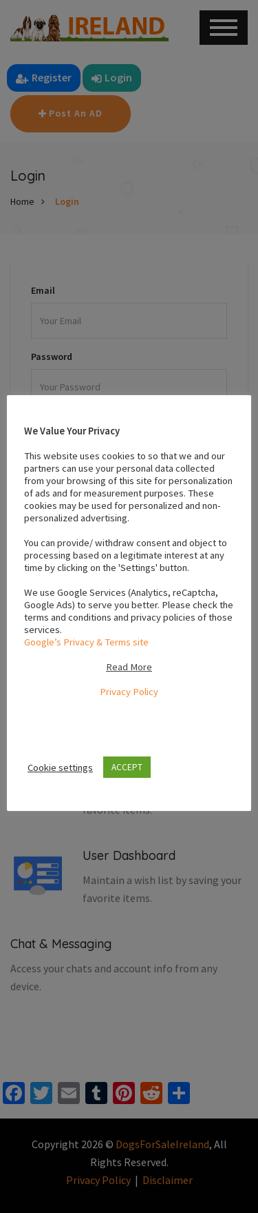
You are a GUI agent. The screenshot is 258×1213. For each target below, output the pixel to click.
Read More (129, 667)
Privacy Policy (129, 691)
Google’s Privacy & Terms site (86, 642)
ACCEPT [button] (126, 767)
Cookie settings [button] (60, 767)
